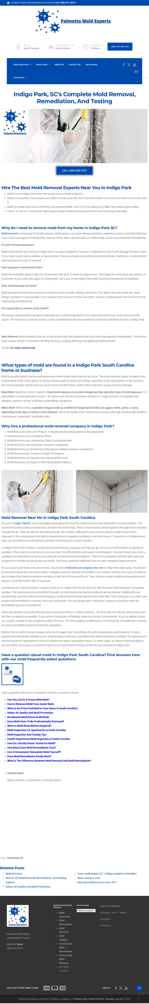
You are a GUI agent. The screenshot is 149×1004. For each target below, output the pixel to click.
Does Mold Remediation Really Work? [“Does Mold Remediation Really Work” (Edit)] (29, 756)
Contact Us (75, 64)
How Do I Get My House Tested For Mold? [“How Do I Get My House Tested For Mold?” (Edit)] (31, 743)
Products (19, 78)
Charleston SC (15, 857)
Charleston (105, 925)
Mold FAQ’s (41, 64)
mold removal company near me (84, 567)
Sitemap (109, 999)
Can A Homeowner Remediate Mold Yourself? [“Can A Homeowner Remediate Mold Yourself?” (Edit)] (34, 752)
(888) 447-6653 (15, 948)
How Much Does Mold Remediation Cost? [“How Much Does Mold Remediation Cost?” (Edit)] (31, 747)
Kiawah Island (15, 773)
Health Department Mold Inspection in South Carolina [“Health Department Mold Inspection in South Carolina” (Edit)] (38, 738)
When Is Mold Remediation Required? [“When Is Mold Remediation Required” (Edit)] (29, 725)
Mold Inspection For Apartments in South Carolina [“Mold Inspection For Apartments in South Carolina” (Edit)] (36, 730)
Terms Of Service (96, 999)
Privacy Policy (80, 999)
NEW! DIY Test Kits (120, 47)
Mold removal (9, 233)
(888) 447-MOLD (68, 2)
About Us (59, 64)
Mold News (91, 64)
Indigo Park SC (22, 523)
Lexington (105, 919)
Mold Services (21, 64)
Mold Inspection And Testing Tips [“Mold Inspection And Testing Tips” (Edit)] (26, 734)
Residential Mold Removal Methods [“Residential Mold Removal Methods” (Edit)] (28, 717)
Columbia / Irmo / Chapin (113, 912)
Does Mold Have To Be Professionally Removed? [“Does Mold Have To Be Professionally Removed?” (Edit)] (35, 721)
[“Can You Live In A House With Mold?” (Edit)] (28, 699)
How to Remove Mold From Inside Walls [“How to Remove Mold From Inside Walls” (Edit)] (30, 704)
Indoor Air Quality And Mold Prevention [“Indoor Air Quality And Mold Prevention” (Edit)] (30, 712)
